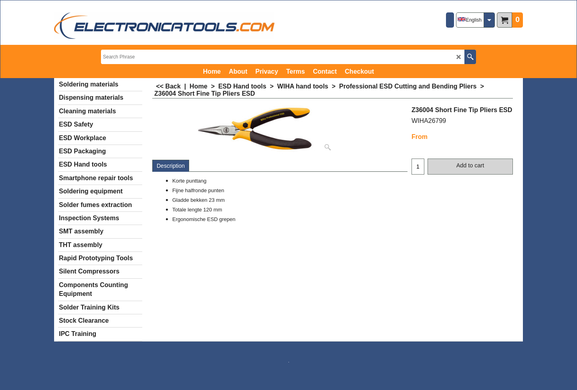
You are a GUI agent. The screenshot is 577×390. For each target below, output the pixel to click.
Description (171, 166)
